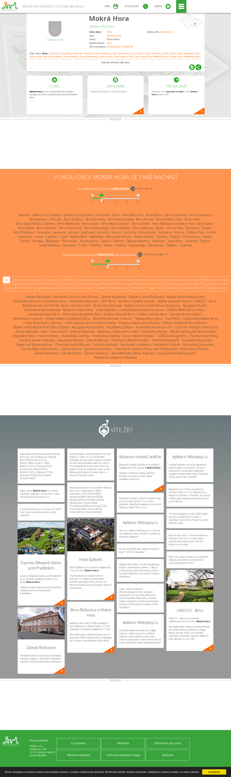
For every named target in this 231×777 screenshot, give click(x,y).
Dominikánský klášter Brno (82, 314)
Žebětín (171, 245)
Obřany (161, 236)
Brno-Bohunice (103, 53)
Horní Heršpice (23, 232)
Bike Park (138, 288)
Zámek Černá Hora (97, 349)
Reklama (123, 743)
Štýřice (205, 241)
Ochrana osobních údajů (123, 755)
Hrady (223, 280)
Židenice (186, 245)
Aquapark (52, 280)
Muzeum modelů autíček (136, 301)
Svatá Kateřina (49, 245)
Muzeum (172, 288)
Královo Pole (195, 232)
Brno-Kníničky (71, 56)
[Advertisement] (115, 144)
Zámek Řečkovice (38, 297)
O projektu (78, 743)
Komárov (165, 232)
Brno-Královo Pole (123, 56)
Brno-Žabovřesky (96, 228)
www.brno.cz (167, 31)
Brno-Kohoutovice (88, 56)
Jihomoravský (114, 35)
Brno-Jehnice (38, 219)
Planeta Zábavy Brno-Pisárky (139, 323)
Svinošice (69, 245)
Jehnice (73, 232)
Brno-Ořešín (141, 223)
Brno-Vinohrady (70, 228)
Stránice (191, 241)
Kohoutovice (147, 232)
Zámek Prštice (71, 353)
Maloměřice (78, 236)
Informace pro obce (167, 743)
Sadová (106, 241)
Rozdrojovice (89, 241)
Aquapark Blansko (71, 340)
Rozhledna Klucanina (197, 340)
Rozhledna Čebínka (76, 336)
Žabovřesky (136, 245)
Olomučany (191, 236)
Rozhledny (208, 280)
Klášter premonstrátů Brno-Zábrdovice (152, 305)
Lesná (39, 236)
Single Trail (155, 288)
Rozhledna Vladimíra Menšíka (115, 357)
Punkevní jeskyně (105, 344)
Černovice (193, 228)
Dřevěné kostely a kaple (48, 288)
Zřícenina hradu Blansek (72, 344)
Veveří (108, 245)
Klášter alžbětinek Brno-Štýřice (184, 323)
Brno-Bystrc (137, 53)
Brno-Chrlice (169, 53)
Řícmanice (70, 241)
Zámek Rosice (71, 349)
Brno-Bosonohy (121, 53)
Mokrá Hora (109, 18)
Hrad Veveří (59, 331)
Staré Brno (175, 241)
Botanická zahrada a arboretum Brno (40, 301)
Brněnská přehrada (108, 305)
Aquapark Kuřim (195, 305)
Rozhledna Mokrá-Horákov (130, 340)
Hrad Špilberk (106, 310)
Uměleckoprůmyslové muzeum (141, 310)
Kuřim (211, 232)
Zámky (10, 288)
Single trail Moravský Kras (34, 344)
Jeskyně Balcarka (46, 353)
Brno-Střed (26, 228)
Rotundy (73, 288)
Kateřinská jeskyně (165, 340)
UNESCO (69, 280)
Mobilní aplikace (78, 755)
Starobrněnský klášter (185, 314)
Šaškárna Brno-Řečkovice (146, 297)
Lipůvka (51, 236)
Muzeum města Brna (78, 310)
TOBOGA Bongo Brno (172, 336)
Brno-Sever (205, 223)
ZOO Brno (108, 301)
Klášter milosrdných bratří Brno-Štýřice (41, 327)
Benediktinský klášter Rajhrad (132, 353)
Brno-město (90, 223)
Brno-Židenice (143, 228)
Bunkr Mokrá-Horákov (139, 336)
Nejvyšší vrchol (119, 288)
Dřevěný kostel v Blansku (37, 340)
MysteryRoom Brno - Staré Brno (158, 318)
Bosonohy (65, 53)
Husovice (43, 232)
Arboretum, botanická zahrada (179, 280)
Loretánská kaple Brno (44, 314)
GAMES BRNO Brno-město (185, 310)
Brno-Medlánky (186, 56)
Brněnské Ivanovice (83, 53)
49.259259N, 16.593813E (120, 46)
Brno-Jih (42, 56)
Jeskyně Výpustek (82, 331)
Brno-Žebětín (120, 228)
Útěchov (95, 245)
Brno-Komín (106, 56)
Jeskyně (87, 288)
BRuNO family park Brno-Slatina (193, 331)
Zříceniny (24, 288)
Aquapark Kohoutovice (88, 327)
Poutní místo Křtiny (204, 336)
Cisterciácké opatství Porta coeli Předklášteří (145, 349)
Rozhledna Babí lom (84, 301)
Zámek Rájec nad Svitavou (40, 349)
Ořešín (207, 236)
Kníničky (130, 232)
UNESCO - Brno (205, 301)
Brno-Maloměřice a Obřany (162, 56)
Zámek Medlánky (113, 297)
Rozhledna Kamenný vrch (154, 327)
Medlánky (97, 236)
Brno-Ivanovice (186, 53)
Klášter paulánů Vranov (174, 301)
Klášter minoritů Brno (119, 314)
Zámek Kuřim (81, 305)
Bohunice (54, 53)
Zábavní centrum (192, 288)
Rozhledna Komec (154, 331)
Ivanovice (59, 232)
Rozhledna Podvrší (166, 344)
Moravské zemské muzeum (113, 318)
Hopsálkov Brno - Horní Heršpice (36, 336)
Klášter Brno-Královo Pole (185, 297)
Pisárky (25, 241)
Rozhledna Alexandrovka (42, 310)
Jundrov (103, 232)
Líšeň (63, 236)
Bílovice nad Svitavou (79, 215)
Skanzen (110, 280)
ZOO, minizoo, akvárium (27, 280)
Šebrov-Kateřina (138, 241)
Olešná (175, 236)
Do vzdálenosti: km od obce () (99, 254)
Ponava (38, 241)
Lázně (101, 288)
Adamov (24, 215)
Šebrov (119, 241)
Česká (206, 228)
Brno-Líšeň (140, 56)
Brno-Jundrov (55, 56)
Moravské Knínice (118, 236)
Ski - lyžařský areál (90, 280)
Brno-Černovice (153, 53)
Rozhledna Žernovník (198, 344)
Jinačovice (88, 232)
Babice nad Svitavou (47, 215)
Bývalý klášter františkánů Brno (68, 318)
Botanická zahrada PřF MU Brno (45, 305)
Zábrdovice (155, 245)
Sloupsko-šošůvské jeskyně (176, 353)
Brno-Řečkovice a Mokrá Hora (173, 223)
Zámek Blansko (98, 340)
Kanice (116, 232)
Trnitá (82, 245)
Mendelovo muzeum (28, 318)
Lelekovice (24, 236)
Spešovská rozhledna (135, 344)
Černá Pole (175, 228)
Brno (109, 31)
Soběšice (158, 241)
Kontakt (167, 755)
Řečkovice (53, 241)
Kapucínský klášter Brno (200, 318)
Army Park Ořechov (194, 349)
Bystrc (160, 228)
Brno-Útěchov (46, 228)
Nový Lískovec (144, 236)
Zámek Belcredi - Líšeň (31, 331)
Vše (6, 280)
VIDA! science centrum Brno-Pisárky (90, 323)
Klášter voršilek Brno (152, 314)
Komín (179, 232)
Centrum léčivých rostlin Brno (196, 327)
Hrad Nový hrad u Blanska (43, 323)
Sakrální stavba (216, 288)
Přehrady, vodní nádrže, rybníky (138, 280)
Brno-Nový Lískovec (115, 223)
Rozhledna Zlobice (120, 327)
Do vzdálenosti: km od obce (103, 188)
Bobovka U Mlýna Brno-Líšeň (118, 331)
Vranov (121, 245)
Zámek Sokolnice (96, 353)
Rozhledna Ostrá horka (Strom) (75, 297)
